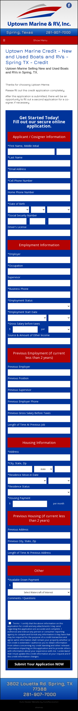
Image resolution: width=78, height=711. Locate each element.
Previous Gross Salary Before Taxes (29, 413)
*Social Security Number (22, 215)
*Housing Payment (19, 498)
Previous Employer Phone (23, 401)
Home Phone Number (21, 192)
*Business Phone (18, 289)
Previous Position (18, 378)
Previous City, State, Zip (22, 541)
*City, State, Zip (17, 463)
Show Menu (25, 40)
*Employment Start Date (22, 312)
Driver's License (17, 227)
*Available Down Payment (23, 579)
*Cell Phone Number (20, 180)
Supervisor (14, 277)
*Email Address (17, 169)
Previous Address (18, 529)
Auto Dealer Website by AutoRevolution (39, 702)
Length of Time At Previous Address (29, 552)
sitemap (39, 707)
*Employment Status (20, 300)
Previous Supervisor (19, 390)
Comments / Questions (22, 598)
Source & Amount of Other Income (29, 335)
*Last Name (15, 157)
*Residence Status (19, 486)
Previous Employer (19, 366)
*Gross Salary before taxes (24, 323)
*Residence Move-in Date (23, 475)
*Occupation (15, 265)
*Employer (14, 254)
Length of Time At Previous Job (26, 424)
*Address (13, 451)
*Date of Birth (16, 204)
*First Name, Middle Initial (23, 146)
